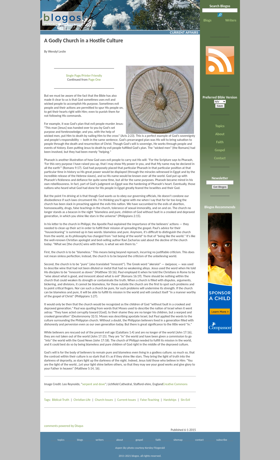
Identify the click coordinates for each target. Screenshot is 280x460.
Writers (230, 20)
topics (61, 440)
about (119, 440)
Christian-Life (81, 400)
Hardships (170, 400)
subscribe (221, 440)
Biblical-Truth (60, 400)
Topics (220, 126)
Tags (47, 400)
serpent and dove (93, 384)
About (219, 134)
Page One (94, 79)
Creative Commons (175, 384)
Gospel (220, 150)
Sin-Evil (185, 400)
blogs (80, 440)
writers (100, 440)
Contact (220, 158)
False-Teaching (149, 400)
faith (158, 440)
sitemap (178, 440)
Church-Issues (104, 400)
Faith (220, 142)
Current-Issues (126, 400)
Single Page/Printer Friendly (84, 75)
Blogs (207, 20)
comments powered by (63, 426)
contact (199, 440)
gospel (139, 440)
